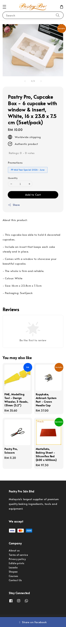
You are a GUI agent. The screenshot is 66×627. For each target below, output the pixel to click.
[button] (4, 7)
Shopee (13, 571)
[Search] (57, 15)
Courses (13, 576)
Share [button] (14, 204)
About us (14, 550)
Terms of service (18, 554)
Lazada (13, 567)
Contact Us (15, 580)
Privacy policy (17, 559)
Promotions (15, 162)
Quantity (12, 178)
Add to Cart (33, 194)
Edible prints (16, 563)
